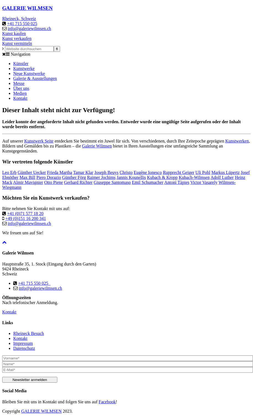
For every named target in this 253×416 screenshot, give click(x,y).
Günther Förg (74, 177)
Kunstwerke (23, 68)
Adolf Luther (222, 177)
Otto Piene (53, 182)
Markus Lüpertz (225, 172)
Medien (20, 93)
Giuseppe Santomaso (112, 182)
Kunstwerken (237, 141)
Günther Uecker (32, 172)
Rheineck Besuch (28, 333)
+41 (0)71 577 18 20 (25, 213)
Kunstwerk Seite (38, 141)
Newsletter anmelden (29, 380)
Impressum (23, 343)
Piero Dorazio (48, 177)
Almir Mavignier (28, 182)
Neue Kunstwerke (29, 73)
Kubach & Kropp (162, 177)
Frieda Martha (59, 172)
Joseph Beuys (106, 172)
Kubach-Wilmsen (194, 177)
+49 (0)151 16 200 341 (25, 218)
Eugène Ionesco (148, 172)
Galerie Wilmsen (97, 146)
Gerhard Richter (78, 182)
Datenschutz (24, 348)
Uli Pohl (202, 172)
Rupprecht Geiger (178, 172)
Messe (19, 83)
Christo (126, 172)
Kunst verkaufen (16, 38)
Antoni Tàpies (176, 182)
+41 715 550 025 (22, 23)
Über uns (21, 88)
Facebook (107, 401)
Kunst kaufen (14, 33)
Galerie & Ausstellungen (35, 78)
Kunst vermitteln (17, 43)
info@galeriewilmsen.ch (29, 28)
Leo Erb (9, 172)
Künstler (20, 63)
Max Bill (27, 177)
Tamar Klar (83, 172)
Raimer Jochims (101, 177)
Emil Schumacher (147, 182)
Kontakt (20, 98)
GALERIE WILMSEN (41, 411)
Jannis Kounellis (131, 177)
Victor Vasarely (203, 182)
